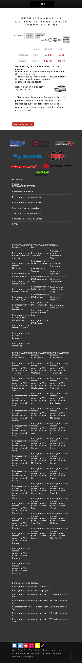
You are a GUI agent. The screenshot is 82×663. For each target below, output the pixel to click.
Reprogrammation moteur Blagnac (21, 274)
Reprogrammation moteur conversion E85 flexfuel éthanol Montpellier (59, 413)
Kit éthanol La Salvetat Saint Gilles (57, 289)
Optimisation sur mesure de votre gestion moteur (39, 71)
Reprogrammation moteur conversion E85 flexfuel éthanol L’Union (21, 476)
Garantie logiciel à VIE (26, 74)
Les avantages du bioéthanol (57, 306)
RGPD (15, 224)
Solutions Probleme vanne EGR (26, 213)
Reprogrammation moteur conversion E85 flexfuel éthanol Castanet (21, 568)
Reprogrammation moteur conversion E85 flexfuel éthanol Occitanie (40, 368)
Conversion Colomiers (55, 264)
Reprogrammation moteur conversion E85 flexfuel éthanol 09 (40, 473)
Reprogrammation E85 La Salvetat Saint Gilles (40, 312)
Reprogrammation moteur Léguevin (21, 298)
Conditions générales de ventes (27, 218)
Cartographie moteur (22, 191)
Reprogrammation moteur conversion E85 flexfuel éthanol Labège (40, 533)
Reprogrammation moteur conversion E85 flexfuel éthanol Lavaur (59, 458)
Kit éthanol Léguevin (55, 298)
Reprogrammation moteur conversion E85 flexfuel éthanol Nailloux (59, 518)
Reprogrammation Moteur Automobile (30, 586)
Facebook (17, 184)
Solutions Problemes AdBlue (25, 208)
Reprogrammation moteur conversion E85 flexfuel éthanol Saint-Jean (59, 488)
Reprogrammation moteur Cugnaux (21, 326)
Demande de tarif (23, 124)
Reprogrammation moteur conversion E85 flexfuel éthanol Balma (59, 473)
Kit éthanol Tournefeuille (56, 280)
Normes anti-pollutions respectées (32, 79)
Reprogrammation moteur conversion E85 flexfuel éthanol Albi (21, 400)
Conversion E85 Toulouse (38, 269)
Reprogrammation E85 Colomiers (40, 287)
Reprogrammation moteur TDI (26, 202)
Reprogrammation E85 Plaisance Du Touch (40, 279)
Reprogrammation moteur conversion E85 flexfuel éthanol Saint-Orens (40, 518)
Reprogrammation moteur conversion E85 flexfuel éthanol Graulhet (21, 415)
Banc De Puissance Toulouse (25, 583)
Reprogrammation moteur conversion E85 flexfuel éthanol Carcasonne (40, 488)
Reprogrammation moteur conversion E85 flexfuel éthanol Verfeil (59, 503)
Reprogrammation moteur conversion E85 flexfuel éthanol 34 (59, 428)
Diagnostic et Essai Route (28, 82)
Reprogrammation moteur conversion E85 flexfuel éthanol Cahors (40, 443)
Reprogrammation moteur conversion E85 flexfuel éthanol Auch (40, 428)
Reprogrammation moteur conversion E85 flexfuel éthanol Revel (59, 443)
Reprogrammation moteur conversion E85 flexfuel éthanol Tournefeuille (59, 368)
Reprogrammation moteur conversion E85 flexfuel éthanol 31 (40, 398)
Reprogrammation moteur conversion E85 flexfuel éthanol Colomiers (21, 508)
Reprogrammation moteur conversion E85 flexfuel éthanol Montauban (40, 458)
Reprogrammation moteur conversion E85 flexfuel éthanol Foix (40, 503)
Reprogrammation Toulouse (40, 254)
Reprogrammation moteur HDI (26, 197)
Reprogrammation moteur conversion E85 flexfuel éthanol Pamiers (21, 538)
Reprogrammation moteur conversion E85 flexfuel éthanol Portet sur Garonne (21, 492)
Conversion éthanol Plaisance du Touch (56, 254)
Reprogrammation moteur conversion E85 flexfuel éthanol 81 (40, 413)
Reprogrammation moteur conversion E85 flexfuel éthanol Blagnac (21, 523)
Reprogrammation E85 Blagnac (40, 295)
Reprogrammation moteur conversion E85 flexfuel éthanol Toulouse (21, 368)
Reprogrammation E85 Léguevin (40, 321)
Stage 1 (18, 35)
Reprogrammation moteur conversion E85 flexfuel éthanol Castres (21, 430)
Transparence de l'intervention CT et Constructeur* (40, 76)
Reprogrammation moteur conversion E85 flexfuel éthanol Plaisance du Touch (21, 384)
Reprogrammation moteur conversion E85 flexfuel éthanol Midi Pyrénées (59, 533)
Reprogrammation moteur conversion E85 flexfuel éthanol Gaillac (21, 446)
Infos (40, 35)
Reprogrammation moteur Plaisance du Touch (21, 255)
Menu (42, 4)
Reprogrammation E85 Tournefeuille (40, 303)
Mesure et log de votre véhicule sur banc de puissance (37, 67)
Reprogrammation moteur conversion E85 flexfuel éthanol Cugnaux (59, 383)
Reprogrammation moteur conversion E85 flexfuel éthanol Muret (21, 461)
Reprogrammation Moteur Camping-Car (31, 590)
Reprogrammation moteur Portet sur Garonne (21, 317)
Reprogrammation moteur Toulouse (21, 290)
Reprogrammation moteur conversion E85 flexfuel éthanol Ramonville (21, 553)
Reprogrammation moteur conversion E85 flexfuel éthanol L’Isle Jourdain (59, 398)
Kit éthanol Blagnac (55, 272)
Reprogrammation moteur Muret (21, 282)
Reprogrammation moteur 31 (21, 344)
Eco (30, 35)
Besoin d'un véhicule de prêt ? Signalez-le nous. (30, 88)
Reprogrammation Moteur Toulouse (40, 262)
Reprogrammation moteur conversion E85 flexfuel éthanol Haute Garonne (40, 383)
